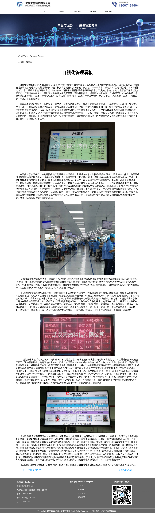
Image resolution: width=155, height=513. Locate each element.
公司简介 (77, 11)
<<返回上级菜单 (25, 62)
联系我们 (108, 11)
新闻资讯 (93, 11)
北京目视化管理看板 (144, 491)
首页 (81, 486)
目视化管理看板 (72, 298)
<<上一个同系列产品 (31, 470)
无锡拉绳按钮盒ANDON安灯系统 (6, 491)
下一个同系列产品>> (124, 470)
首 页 (46, 11)
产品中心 (62, 11)
